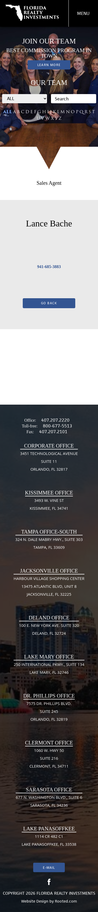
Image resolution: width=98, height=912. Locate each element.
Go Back (49, 303)
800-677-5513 (57, 426)
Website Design (34, 901)
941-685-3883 (49, 266)
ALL (7, 111)
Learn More (49, 65)
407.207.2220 (55, 420)
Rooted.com (66, 901)
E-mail (49, 867)
